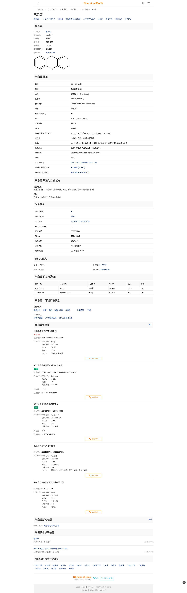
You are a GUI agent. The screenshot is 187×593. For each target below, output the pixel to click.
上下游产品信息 (89, 19)
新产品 (109, 587)
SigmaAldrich (104, 269)
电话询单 (95, 358)
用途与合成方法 (49, 19)
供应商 (100, 19)
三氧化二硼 (38, 565)
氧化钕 (55, 565)
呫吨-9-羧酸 (38, 318)
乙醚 (44, 310)
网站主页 (40, 9)
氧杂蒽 (94, 9)
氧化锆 (63, 565)
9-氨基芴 (80, 310)
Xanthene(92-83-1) (78, 168)
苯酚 (50, 310)
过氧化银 (62, 568)
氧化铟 (53, 568)
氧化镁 (71, 568)
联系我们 (84, 590)
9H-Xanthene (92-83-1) (79, 172)
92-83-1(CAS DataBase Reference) (84, 163)
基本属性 (37, 19)
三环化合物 (84, 9)
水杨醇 (67, 310)
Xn (72, 211)
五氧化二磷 (58, 310)
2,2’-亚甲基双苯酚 (65, 318)
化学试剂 (63, 9)
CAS (83, 587)
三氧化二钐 (131, 565)
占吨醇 (88, 310)
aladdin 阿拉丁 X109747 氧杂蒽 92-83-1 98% (50, 549)
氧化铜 (45, 568)
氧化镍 (71, 565)
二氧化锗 (37, 568)
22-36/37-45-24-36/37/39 (80, 221)
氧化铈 (113, 565)
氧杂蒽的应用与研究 (51, 526)
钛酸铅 (47, 565)
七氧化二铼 (96, 565)
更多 (150, 325)
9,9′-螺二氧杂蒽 (51, 318)
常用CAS (91, 587)
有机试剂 (73, 9)
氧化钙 (86, 565)
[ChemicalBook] (93, 3)
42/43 (73, 216)
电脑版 (92, 590)
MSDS (60, 19)
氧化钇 (78, 565)
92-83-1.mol (50, 52)
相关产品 (128, 19)
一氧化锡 (141, 565)
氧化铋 (121, 565)
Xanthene (103, 265)
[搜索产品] (143, 3)
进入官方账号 (107, 578)
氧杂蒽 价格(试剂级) (73, 19)
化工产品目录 (52, 9)
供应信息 (118, 19)
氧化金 (105, 565)
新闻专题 (109, 19)
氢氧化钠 (37, 310)
